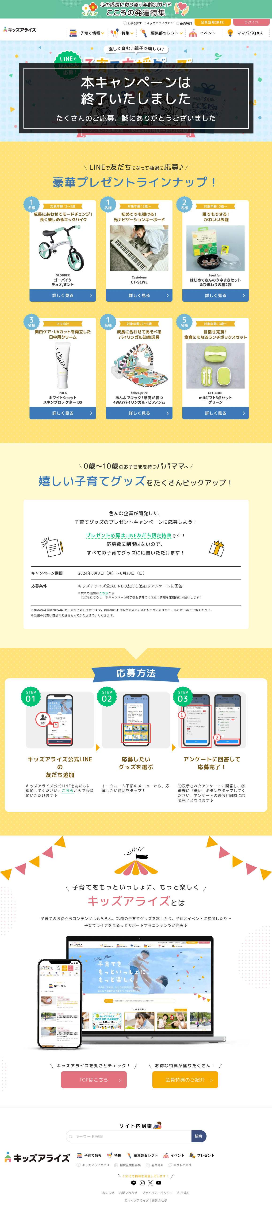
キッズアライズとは (159, 23)
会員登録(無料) (213, 22)
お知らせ (108, 1193)
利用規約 (183, 1193)
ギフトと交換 (180, 1165)
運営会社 (159, 1200)
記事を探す (132, 23)
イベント (174, 1155)
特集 (114, 1155)
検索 (198, 1136)
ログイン (252, 22)
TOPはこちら (93, 1079)
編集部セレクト (142, 1155)
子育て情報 (89, 1155)
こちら (103, 593)
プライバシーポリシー (157, 1193)
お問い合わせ (128, 1193)
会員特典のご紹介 (185, 1079)
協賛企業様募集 (127, 1165)
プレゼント (202, 1155)
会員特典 (184, 23)
